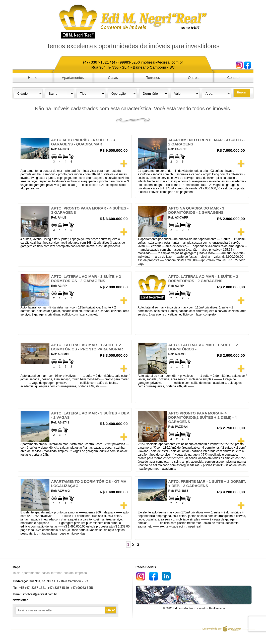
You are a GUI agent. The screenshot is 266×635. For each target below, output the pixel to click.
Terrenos (153, 78)
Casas (113, 78)
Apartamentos (73, 78)
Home (32, 78)
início (16, 573)
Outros (193, 78)
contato (69, 573)
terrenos (56, 573)
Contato (233, 78)
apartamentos (31, 573)
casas (45, 573)
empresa (81, 573)
